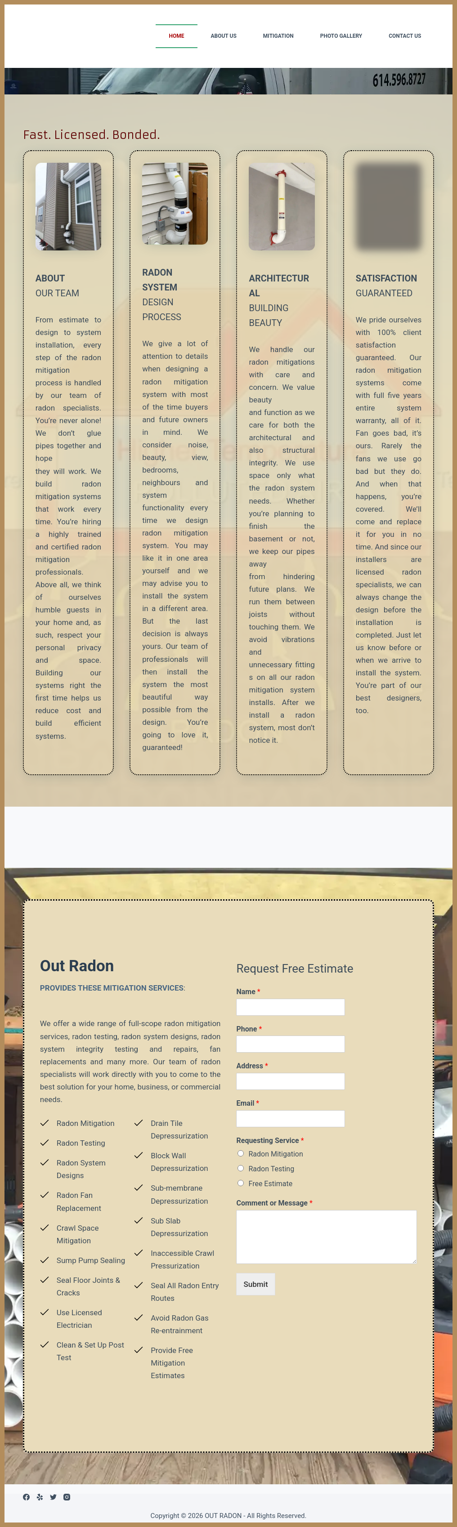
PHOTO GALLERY (341, 36)
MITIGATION (278, 36)
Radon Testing (271, 1169)
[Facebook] (26, 1497)
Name (248, 991)
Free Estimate (270, 1183)
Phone (249, 1029)
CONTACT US (405, 36)
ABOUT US (223, 36)
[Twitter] (53, 1497)
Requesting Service (270, 1140)
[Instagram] (66, 1497)
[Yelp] (39, 1497)
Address (252, 1066)
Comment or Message (274, 1203)
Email (247, 1103)
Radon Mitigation (275, 1154)
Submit (255, 1284)
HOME (176, 36)
